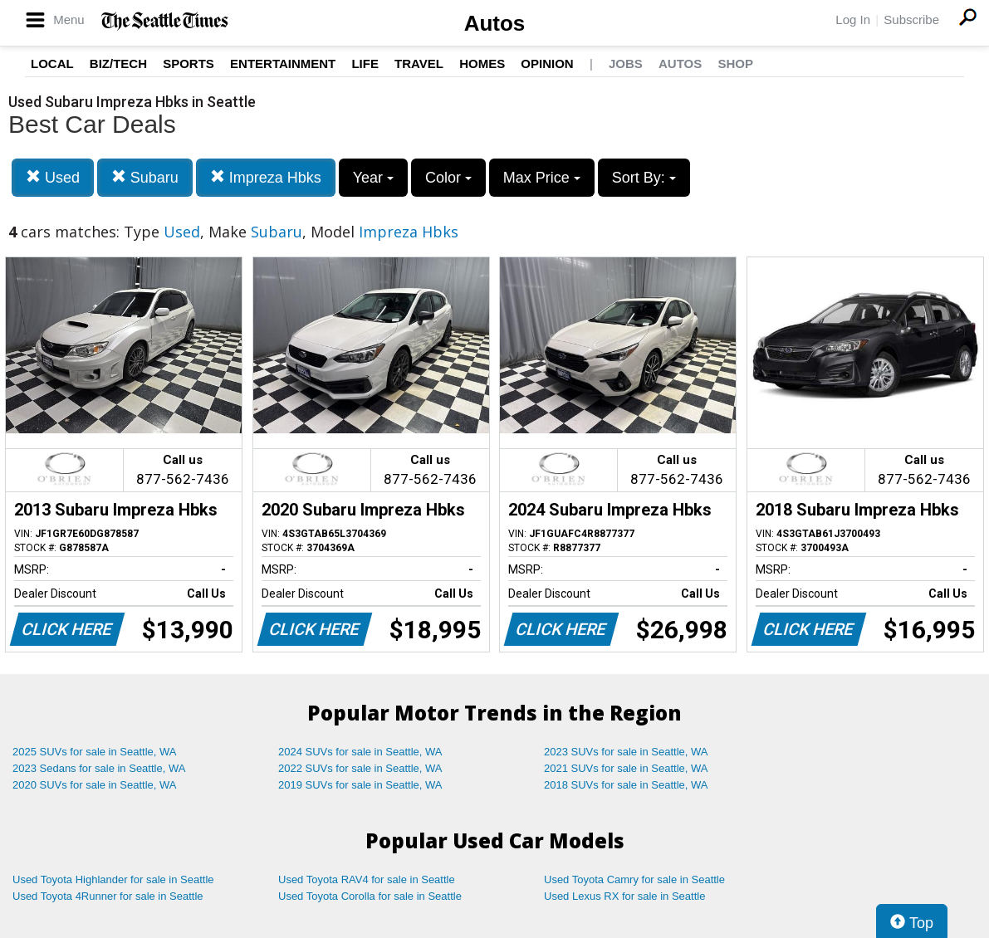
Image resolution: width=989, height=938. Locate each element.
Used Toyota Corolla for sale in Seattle (370, 896)
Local (52, 63)
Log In (852, 19)
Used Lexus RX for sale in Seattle (624, 896)
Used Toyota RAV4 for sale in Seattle (366, 879)
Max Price (541, 177)
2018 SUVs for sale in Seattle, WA (626, 785)
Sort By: (644, 177)
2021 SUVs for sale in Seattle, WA (626, 768)
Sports (188, 63)
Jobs (626, 63)
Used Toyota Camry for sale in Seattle (634, 879)
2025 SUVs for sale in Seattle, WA (94, 751)
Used (53, 177)
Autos (495, 23)
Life (365, 63)
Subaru (145, 177)
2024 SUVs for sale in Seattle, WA (360, 751)
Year (373, 177)
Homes (482, 63)
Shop (735, 63)
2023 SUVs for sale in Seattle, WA (626, 751)
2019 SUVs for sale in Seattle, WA (360, 785)
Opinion (547, 63)
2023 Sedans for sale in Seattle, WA (98, 768)
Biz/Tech (118, 63)
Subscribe (911, 19)
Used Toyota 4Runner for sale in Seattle (107, 896)
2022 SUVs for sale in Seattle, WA (360, 768)
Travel (418, 63)
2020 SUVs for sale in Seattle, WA (94, 785)
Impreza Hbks (265, 177)
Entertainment (282, 63)
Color (448, 177)
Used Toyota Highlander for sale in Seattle (113, 879)
